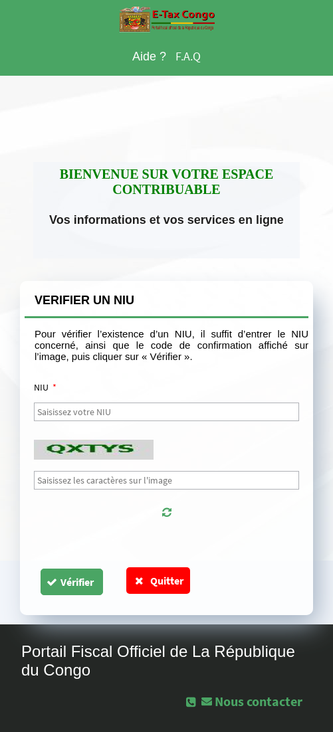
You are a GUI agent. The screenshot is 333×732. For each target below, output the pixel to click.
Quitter (158, 580)
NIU (45, 387)
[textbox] (166, 412)
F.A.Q (188, 56)
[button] (166, 512)
